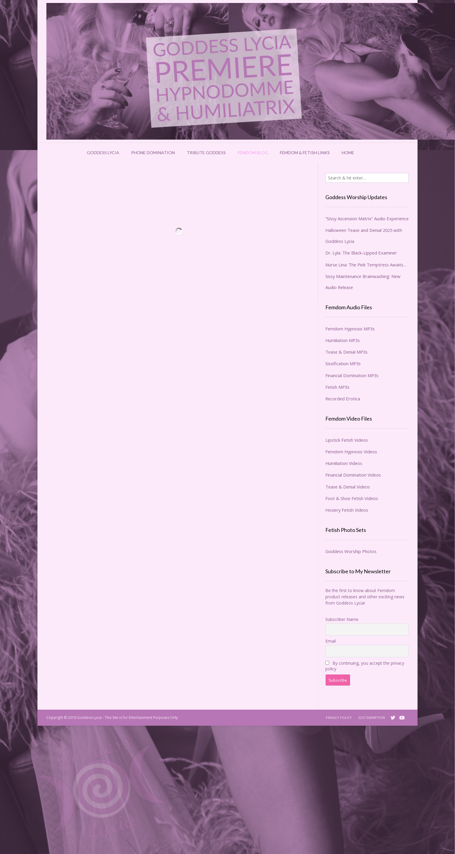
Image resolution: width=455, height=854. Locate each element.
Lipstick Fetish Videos (346, 440)
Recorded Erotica (342, 399)
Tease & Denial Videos (347, 487)
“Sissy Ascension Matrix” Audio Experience (367, 218)
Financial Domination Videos (353, 475)
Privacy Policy (339, 717)
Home (348, 152)
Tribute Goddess (206, 152)
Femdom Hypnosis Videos (351, 452)
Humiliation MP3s (342, 340)
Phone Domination (153, 152)
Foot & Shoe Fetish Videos (351, 498)
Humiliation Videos (343, 463)
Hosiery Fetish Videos (346, 510)
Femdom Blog (253, 152)
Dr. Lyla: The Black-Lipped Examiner (361, 253)
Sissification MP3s (343, 363)
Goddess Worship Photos (350, 551)
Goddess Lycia (103, 152)
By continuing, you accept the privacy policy (364, 666)
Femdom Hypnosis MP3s (350, 329)
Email (330, 641)
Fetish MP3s (337, 387)
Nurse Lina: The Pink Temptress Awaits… (366, 265)
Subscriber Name (341, 619)
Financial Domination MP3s (352, 375)
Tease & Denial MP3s (346, 352)
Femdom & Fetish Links (305, 152)
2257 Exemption (371, 717)
